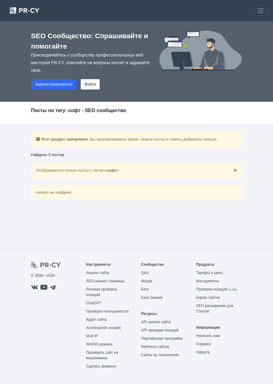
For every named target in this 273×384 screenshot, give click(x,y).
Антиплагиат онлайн (103, 328)
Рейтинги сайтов (155, 347)
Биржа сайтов (208, 297)
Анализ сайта (97, 273)
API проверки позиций (160, 330)
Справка (203, 344)
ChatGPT (93, 303)
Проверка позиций (216, 289)
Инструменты (207, 281)
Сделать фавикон (101, 366)
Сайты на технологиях (160, 355)
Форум (146, 281)
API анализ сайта (156, 322)
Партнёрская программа (162, 338)
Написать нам (208, 336)
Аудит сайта (96, 319)
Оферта (203, 352)
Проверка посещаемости (107, 311)
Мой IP (92, 336)
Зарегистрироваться (54, 84)
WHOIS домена (99, 344)
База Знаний (152, 297)
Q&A (145, 273)
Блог (145, 289)
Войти (90, 84)
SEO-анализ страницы (105, 281)
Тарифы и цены (209, 273)
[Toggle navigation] (260, 10)
